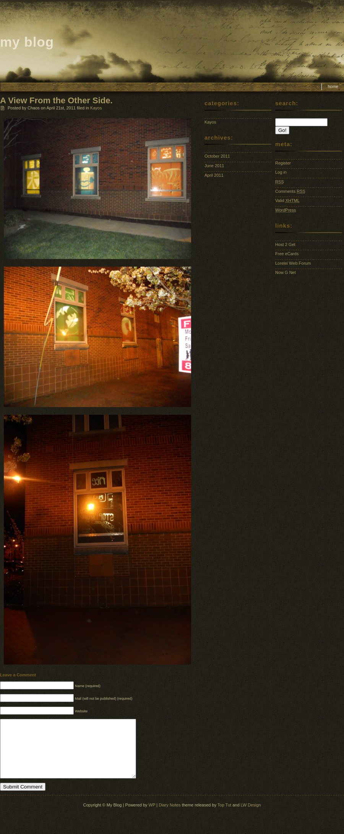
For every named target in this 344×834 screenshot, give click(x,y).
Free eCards (287, 253)
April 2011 (214, 175)
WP (152, 816)
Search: (286, 103)
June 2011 (214, 165)
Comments (290, 191)
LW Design (251, 816)
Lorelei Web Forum (293, 263)
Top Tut (224, 816)
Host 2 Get (285, 244)
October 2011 (217, 156)
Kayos (96, 108)
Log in (281, 172)
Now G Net (285, 272)
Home (333, 86)
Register (283, 163)
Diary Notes (169, 816)
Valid (287, 200)
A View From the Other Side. (56, 100)
